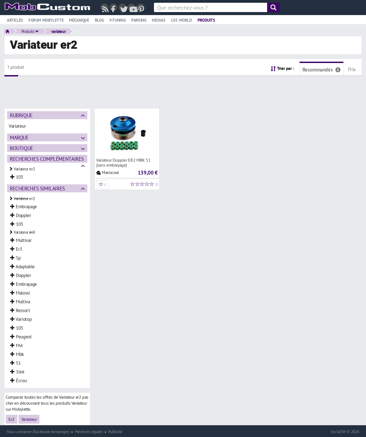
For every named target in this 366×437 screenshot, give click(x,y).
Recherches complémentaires (47, 158)
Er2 (11, 419)
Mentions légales (89, 432)
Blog (99, 20)
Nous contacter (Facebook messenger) (38, 432)
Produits (206, 20)
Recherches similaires (37, 188)
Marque (19, 137)
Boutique (21, 148)
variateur (58, 31)
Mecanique (79, 20)
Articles (15, 20)
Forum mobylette (46, 20)
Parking (138, 20)
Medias (158, 20)
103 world (181, 20)
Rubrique (21, 115)
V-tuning (117, 20)
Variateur (29, 419)
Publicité (115, 432)
